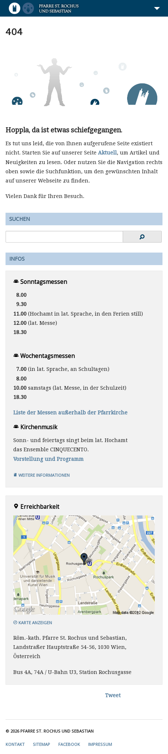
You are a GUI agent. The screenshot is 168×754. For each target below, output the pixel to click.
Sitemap (41, 744)
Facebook (69, 744)
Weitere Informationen (41, 475)
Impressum (100, 744)
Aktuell (107, 153)
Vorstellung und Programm (48, 459)
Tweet (112, 695)
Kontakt (15, 744)
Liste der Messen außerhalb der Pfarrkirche (70, 413)
